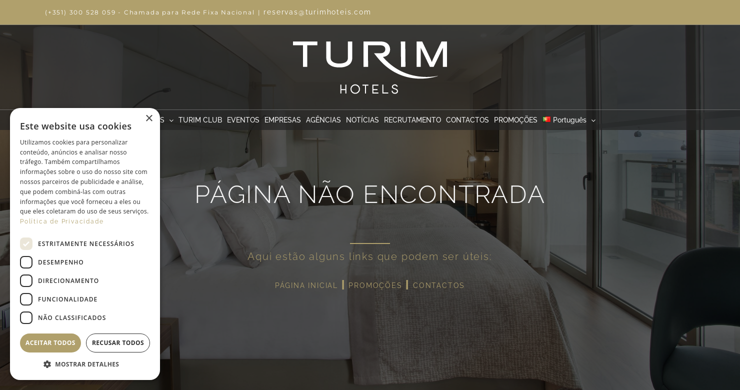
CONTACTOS (439, 286)
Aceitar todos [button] (51, 342)
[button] (85, 364)
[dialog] (85, 244)
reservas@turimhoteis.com (317, 12)
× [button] (148, 118)
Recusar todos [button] (118, 342)
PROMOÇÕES (375, 286)
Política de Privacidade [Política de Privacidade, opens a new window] (62, 221)
